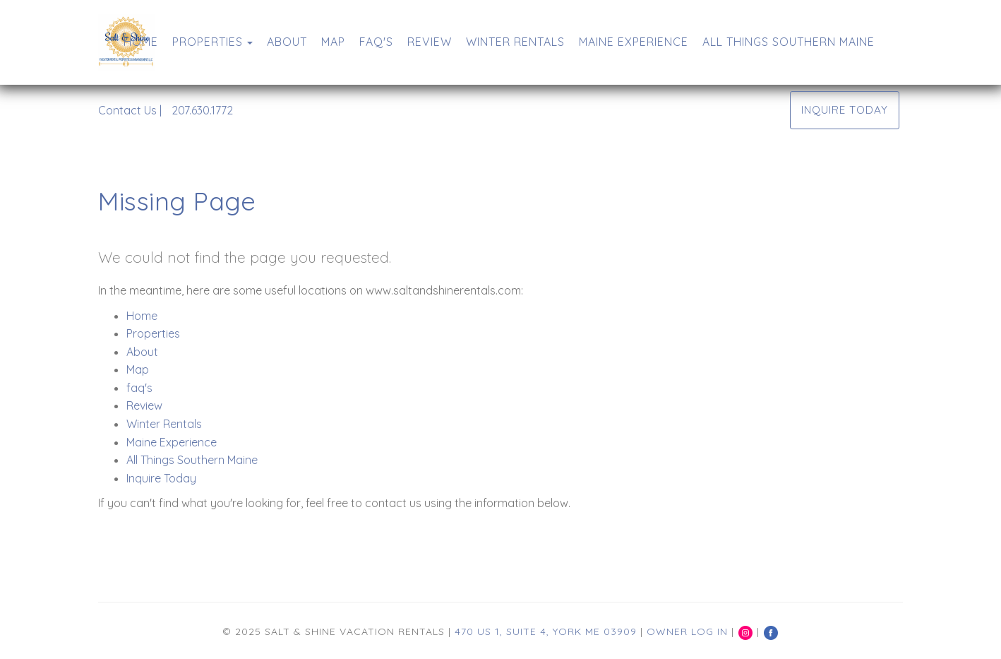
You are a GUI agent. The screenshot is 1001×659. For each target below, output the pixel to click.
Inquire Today (844, 110)
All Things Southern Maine (788, 42)
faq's (376, 42)
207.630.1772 (202, 110)
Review (429, 42)
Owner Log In (687, 631)
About (287, 42)
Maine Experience (633, 42)
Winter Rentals (515, 42)
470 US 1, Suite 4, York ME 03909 (546, 631)
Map (333, 42)
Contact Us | (130, 110)
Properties (207, 42)
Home (141, 42)
